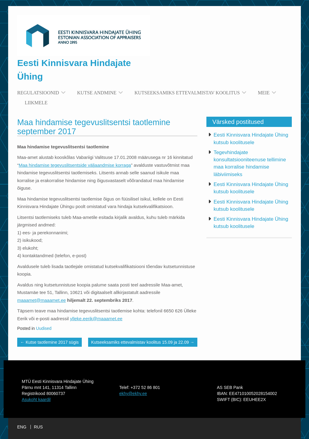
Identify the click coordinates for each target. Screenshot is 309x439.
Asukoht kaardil (36, 399)
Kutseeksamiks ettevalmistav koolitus (187, 92)
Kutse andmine (96, 92)
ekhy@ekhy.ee (133, 393)
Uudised (43, 328)
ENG (21, 427)
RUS (38, 427)
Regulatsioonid (38, 92)
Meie (264, 92)
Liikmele (36, 102)
